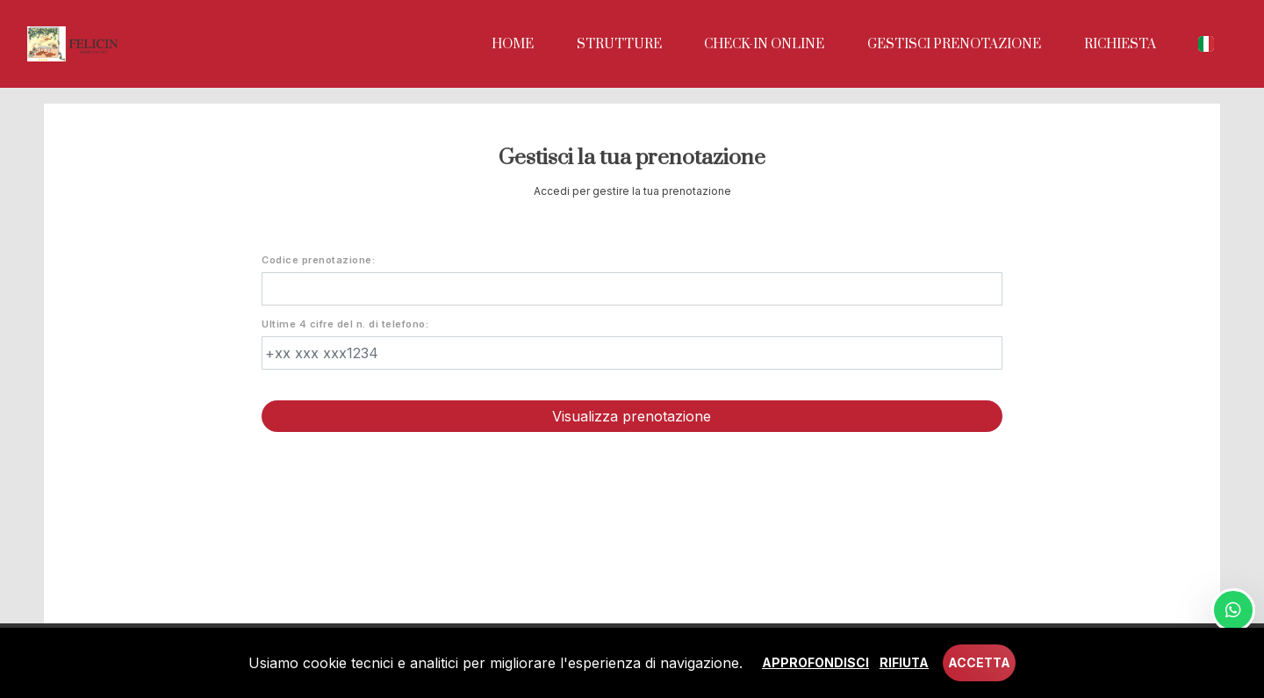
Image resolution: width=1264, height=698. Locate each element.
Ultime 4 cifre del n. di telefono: (345, 324)
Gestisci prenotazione (954, 44)
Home (513, 44)
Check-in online (764, 44)
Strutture (619, 44)
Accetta (979, 662)
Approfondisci (815, 662)
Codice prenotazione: (318, 260)
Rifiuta (904, 662)
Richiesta (1120, 44)
